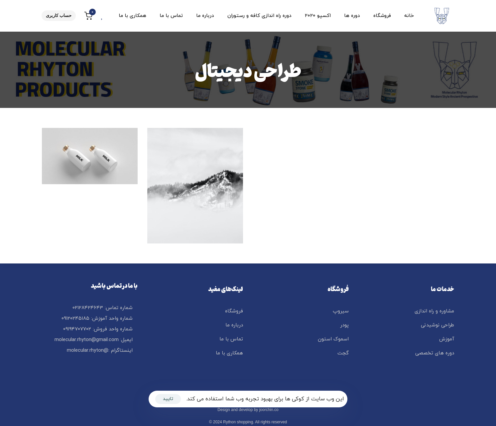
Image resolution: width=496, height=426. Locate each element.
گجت (343, 353)
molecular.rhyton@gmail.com (87, 339)
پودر (344, 325)
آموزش (446, 339)
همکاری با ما (132, 15)
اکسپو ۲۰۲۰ (318, 15)
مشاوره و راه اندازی (434, 311)
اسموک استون (333, 339)
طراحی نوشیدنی (437, 325)
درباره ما (205, 15)
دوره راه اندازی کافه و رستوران (259, 15)
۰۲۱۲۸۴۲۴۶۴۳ (87, 307)
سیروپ (341, 311)
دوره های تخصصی (434, 353)
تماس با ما (171, 15)
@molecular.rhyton (87, 350)
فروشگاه (382, 15)
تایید (168, 399)
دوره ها (352, 15)
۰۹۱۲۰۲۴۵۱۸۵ (75, 318)
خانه (409, 15)
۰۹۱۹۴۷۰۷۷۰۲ (77, 329)
